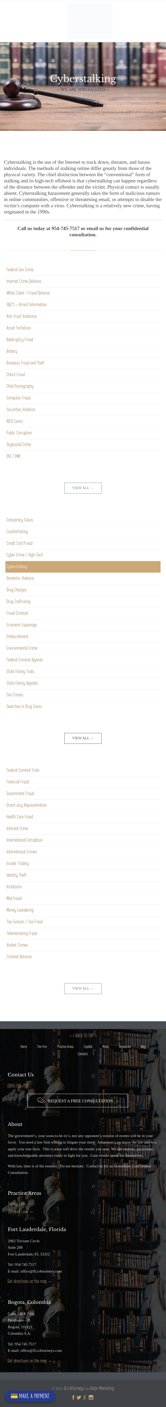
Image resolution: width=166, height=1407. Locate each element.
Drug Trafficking (19, 601)
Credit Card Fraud (20, 543)
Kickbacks (14, 886)
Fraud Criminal (17, 613)
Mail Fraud (14, 898)
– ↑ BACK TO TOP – (83, 1035)
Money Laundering (20, 910)
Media (106, 1047)
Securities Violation (21, 409)
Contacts (83, 1054)
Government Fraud (20, 793)
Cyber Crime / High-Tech (25, 555)
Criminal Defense (19, 956)
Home (24, 1047)
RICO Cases (15, 421)
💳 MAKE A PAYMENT (30, 1396)
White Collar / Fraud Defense (28, 293)
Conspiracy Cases (20, 520)
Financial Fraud (18, 782)
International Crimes (22, 851)
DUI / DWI (13, 456)
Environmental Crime (22, 648)
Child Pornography (20, 386)
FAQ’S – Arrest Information (27, 304)
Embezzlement (18, 636)
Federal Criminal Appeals (25, 660)
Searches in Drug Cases (24, 706)
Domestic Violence (20, 578)
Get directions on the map (27, 1281)
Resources (125, 1047)
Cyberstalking (17, 566)
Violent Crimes (17, 945)
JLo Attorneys (74, 1388)
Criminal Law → (21, 1211)
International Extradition (25, 840)
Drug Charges (17, 590)
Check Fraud (16, 374)
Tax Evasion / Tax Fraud (25, 921)
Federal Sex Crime (20, 269)
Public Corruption (19, 433)
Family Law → (20, 1203)
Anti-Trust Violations (22, 316)
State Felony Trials (20, 671)
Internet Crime (17, 828)
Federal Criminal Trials (23, 770)
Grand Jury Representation (27, 805)
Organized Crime (19, 444)
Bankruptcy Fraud (20, 339)
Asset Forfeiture (19, 328)
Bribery (12, 351)
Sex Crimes (15, 694)
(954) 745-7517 (18, 1086)
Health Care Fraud (20, 817)
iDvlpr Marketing (102, 1388)
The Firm (42, 1047)
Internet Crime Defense (24, 281)
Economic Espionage (22, 625)
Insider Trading (18, 863)
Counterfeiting (17, 531)
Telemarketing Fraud (22, 933)
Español (88, 1047)
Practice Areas (66, 1047)
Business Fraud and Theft (26, 363)
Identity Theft (17, 875)
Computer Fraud (19, 398)
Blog (143, 1047)
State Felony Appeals (22, 683)
